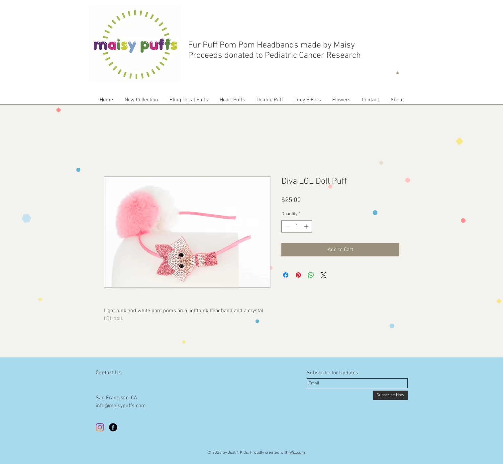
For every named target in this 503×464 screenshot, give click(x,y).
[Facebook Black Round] (113, 427)
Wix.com (297, 452)
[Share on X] (324, 275)
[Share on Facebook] (286, 275)
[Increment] (307, 226)
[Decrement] (286, 226)
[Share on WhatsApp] (311, 275)
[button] (397, 72)
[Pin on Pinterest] (298, 275)
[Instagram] (100, 427)
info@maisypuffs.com (121, 406)
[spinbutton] (297, 226)
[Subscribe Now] (390, 395)
